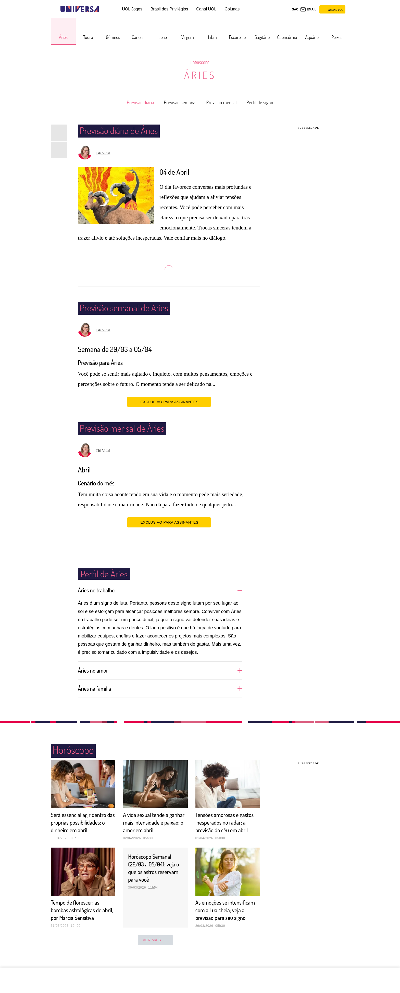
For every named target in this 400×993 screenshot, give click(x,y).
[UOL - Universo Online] (103, 9)
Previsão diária (132, 102)
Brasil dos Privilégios (169, 9)
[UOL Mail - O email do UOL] (308, 9)
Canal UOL (206, 9)
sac (295, 9)
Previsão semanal (177, 102)
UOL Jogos (132, 9)
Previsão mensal (225, 102)
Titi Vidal (103, 153)
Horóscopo (200, 63)
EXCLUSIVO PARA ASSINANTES (169, 401)
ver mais (155, 955)
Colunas (232, 9)
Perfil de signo (268, 102)
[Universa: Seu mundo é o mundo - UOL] (79, 9)
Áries (200, 74)
